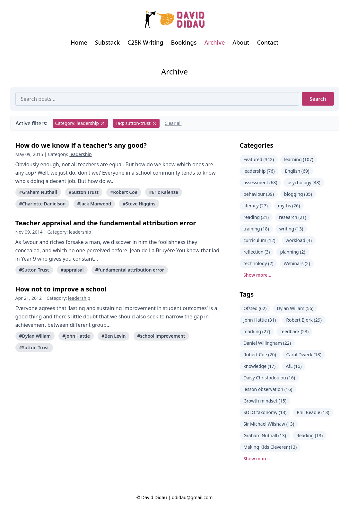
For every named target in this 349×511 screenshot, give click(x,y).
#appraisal (72, 270)
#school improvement (161, 336)
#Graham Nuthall (38, 192)
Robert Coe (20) (259, 354)
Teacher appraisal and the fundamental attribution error (105, 223)
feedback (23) (294, 331)
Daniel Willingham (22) (267, 343)
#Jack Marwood (94, 204)
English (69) (297, 171)
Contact (267, 42)
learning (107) (298, 159)
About (240, 42)
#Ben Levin (113, 336)
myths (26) (289, 206)
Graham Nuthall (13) (264, 435)
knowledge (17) (259, 366)
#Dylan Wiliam (35, 336)
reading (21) (256, 217)
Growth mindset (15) (264, 401)
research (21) (292, 217)
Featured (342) (258, 159)
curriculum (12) (259, 240)
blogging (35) (298, 194)
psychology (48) (303, 182)
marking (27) (256, 331)
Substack (107, 42)
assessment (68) (260, 182)
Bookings (184, 42)
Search (318, 98)
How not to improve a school (61, 289)
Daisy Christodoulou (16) (269, 378)
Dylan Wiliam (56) (295, 308)
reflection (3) (256, 252)
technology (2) (258, 263)
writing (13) (291, 229)
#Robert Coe (123, 192)
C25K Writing (145, 42)
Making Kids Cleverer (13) (270, 447)
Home (79, 42)
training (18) (256, 229)
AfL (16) (293, 366)
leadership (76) (259, 171)
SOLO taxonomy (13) (264, 412)
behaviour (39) (258, 194)
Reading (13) (309, 435)
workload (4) (299, 240)
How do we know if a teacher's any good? (81, 145)
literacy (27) (255, 206)
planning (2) (292, 252)
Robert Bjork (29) (304, 320)
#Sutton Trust (84, 192)
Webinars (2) (297, 263)
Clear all (173, 123)
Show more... (257, 275)
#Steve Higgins (139, 204)
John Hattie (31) (259, 320)
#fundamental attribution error (129, 270)
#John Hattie (76, 336)
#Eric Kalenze (163, 192)
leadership (80, 154)
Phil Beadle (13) (313, 412)
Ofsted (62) (254, 308)
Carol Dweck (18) (303, 354)
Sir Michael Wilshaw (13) (268, 424)
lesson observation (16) (267, 389)
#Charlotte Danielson (42, 204)
